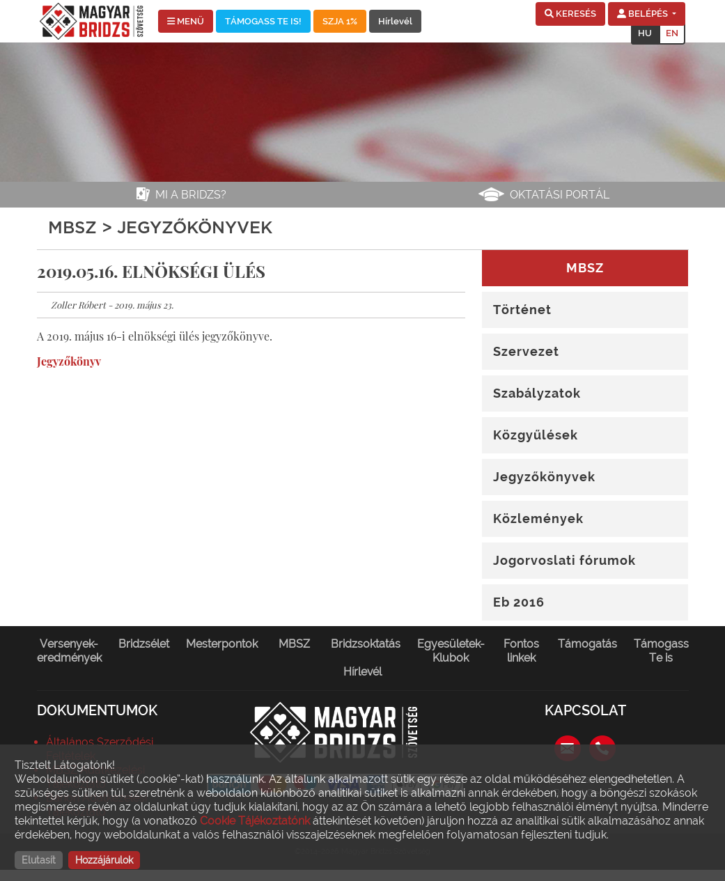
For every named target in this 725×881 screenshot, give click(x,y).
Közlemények (538, 518)
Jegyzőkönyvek (544, 476)
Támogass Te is (661, 650)
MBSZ (294, 643)
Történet (522, 309)
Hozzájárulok (104, 860)
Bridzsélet (143, 643)
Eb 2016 (519, 602)
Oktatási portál (559, 194)
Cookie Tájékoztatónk (255, 820)
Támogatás (587, 643)
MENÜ (185, 21)
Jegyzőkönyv (69, 361)
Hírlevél (395, 21)
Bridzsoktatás (365, 643)
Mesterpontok (222, 643)
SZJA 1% (339, 21)
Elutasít (39, 860)
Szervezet (526, 351)
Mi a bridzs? (190, 194)
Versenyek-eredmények (69, 650)
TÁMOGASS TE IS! (263, 21)
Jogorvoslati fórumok (564, 560)
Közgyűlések (535, 435)
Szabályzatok (537, 393)
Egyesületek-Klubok (451, 650)
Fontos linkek (521, 650)
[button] (570, 14)
